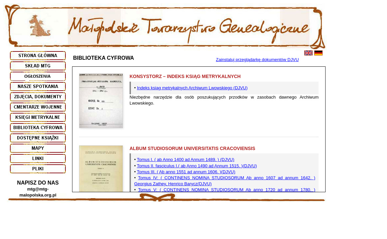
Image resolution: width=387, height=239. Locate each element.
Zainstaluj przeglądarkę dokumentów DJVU (257, 59)
